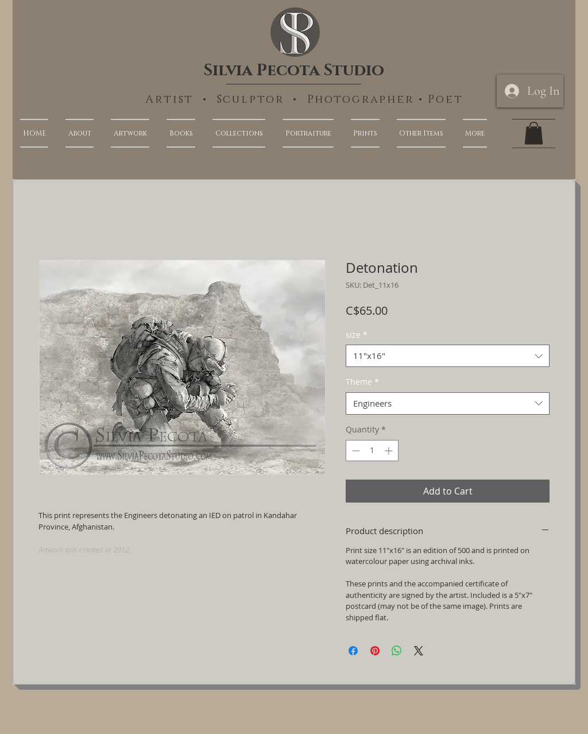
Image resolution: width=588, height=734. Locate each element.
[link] (533, 133)
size (357, 334)
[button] (470, 133)
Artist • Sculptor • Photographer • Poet (304, 99)
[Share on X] (418, 651)
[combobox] (448, 356)
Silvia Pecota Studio (294, 70)
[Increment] (389, 451)
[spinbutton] (372, 451)
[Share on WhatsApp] (397, 651)
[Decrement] (354, 451)
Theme (362, 381)
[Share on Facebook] (353, 651)
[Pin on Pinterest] (375, 651)
